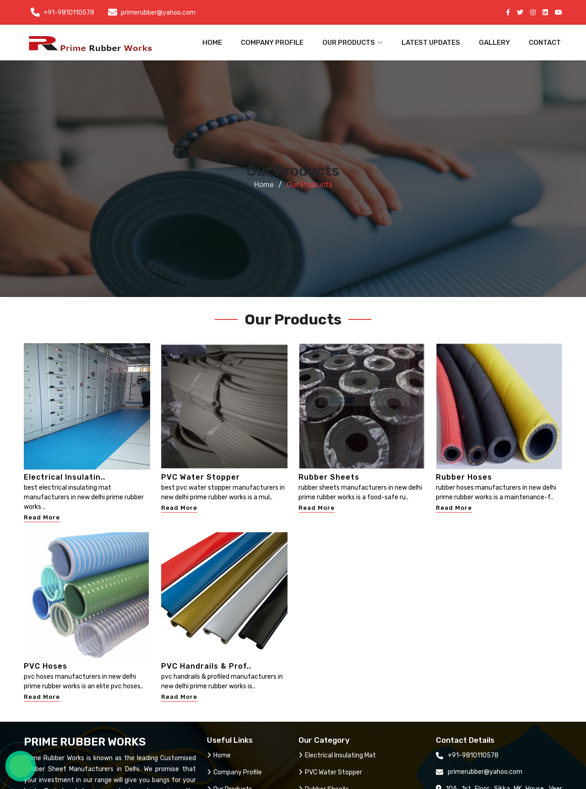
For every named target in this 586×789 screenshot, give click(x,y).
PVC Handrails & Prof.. (206, 666)
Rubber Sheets (328, 477)
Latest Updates (431, 42)
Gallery (494, 42)
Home (212, 42)
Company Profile (272, 42)
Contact (545, 42)
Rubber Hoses (464, 477)
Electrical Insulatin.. (64, 477)
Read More (42, 517)
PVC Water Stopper (200, 477)
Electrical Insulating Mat (337, 755)
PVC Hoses (45, 666)
